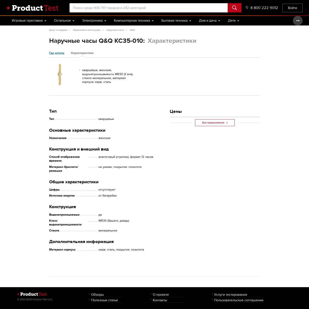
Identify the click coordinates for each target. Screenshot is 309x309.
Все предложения (215, 122)
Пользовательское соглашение (239, 300)
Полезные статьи (104, 300)
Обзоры (97, 295)
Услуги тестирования (230, 295)
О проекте (161, 295)
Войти (292, 8)
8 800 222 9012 (262, 8)
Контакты (160, 300)
